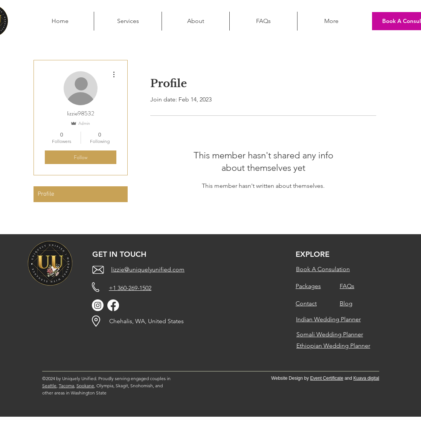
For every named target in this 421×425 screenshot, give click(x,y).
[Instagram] (98, 305)
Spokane (85, 385)
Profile (46, 194)
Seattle (49, 385)
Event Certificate (326, 378)
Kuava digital (366, 378)
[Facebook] (113, 305)
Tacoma (66, 385)
